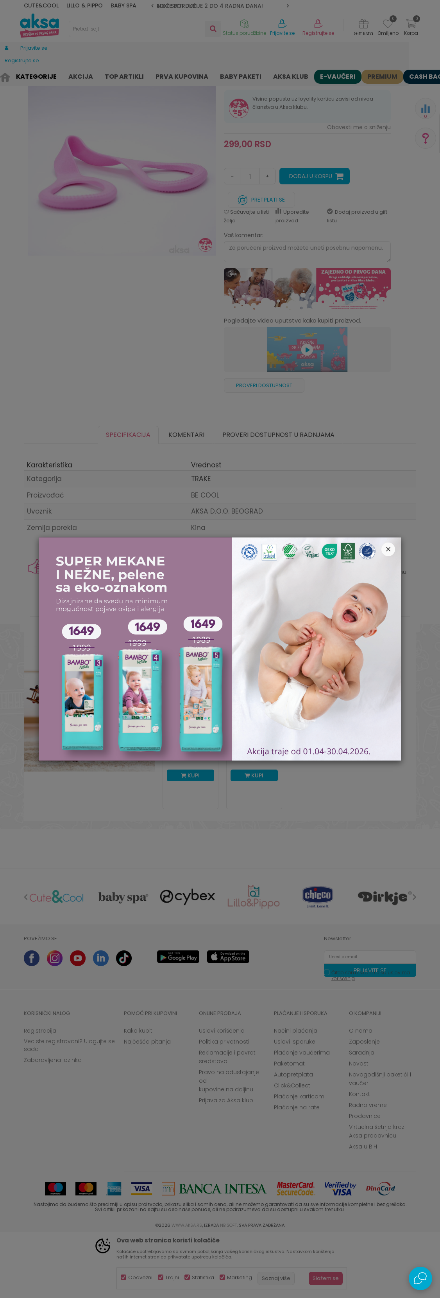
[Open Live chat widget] (420, 1278)
